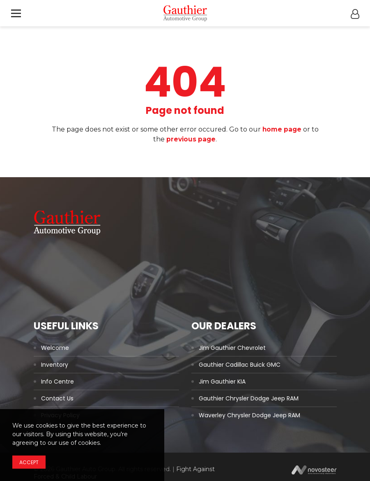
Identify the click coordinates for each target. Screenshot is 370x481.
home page (282, 129)
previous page (190, 139)
